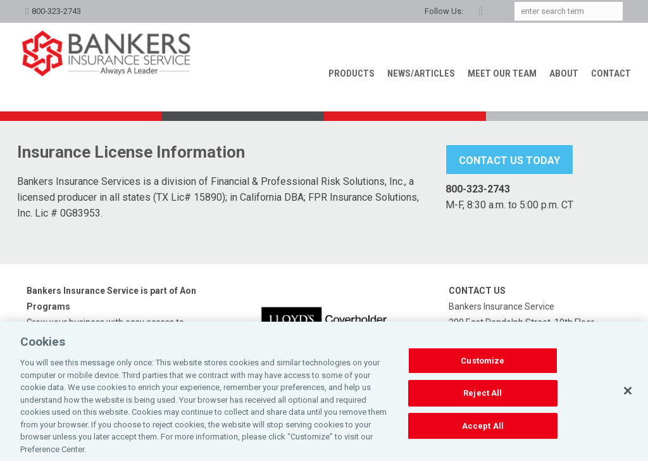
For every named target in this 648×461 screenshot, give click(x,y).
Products (351, 73)
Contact (611, 73)
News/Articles (421, 73)
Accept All (483, 436)
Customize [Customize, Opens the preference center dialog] (482, 371)
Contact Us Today (509, 161)
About (563, 73)
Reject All (482, 403)
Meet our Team (502, 73)
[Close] (628, 401)
